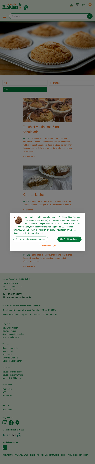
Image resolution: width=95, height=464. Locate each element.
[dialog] (47, 232)
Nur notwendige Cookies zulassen (31, 239)
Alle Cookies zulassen (69, 239)
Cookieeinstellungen (47, 245)
